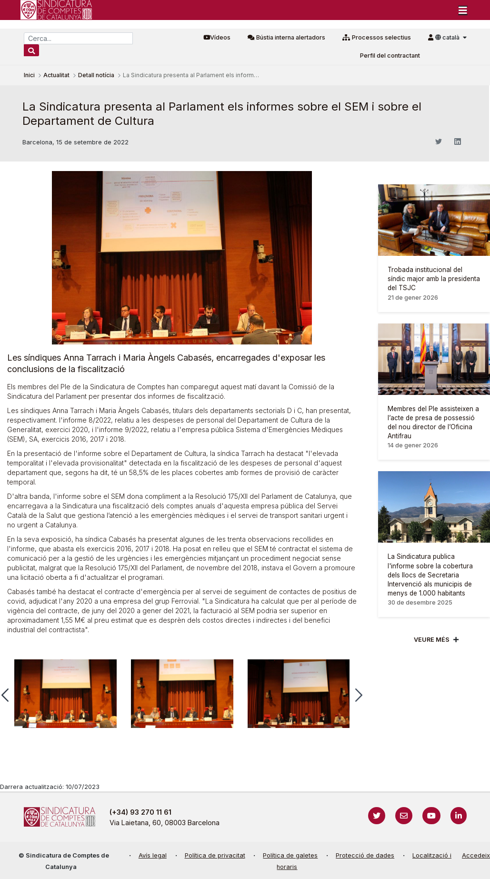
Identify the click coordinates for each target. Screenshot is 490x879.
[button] (359, 695)
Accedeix (476, 855)
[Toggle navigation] (463, 10)
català (448, 37)
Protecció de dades (365, 855)
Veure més (432, 639)
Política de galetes (290, 855)
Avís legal (153, 855)
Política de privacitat (215, 855)
